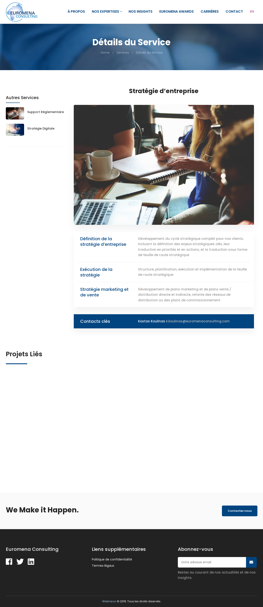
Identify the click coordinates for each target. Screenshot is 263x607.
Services (123, 52)
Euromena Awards (176, 11)
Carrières (210, 11)
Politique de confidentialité (112, 559)
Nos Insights (140, 11)
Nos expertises (107, 11)
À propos (76, 11)
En (252, 11)
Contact (234, 11)
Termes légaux (103, 565)
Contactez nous (240, 511)
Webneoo (109, 601)
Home (105, 52)
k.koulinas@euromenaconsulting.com (198, 321)
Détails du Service (149, 52)
